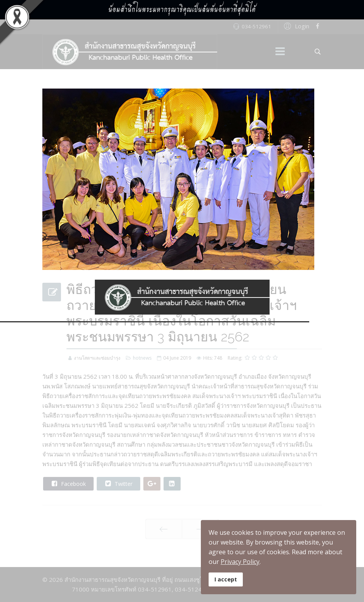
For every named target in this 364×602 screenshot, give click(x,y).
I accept (225, 579)
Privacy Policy (240, 561)
